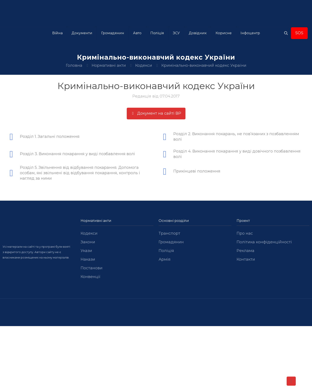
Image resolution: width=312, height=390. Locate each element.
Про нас (245, 233)
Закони (88, 242)
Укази (86, 250)
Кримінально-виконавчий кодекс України (203, 65)
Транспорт (169, 233)
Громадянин (171, 242)
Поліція (166, 250)
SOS (299, 33)
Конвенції (91, 276)
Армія (165, 259)
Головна (74, 65)
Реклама (245, 250)
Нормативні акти (109, 65)
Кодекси (143, 65)
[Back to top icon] (291, 381)
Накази (88, 259)
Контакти (246, 259)
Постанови (91, 268)
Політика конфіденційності (264, 242)
